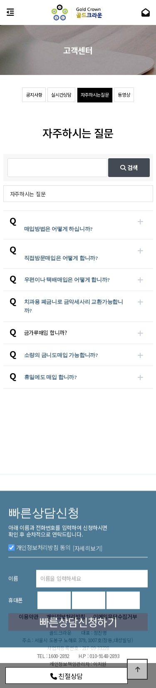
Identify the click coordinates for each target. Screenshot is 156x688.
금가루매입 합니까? (45, 333)
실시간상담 (61, 94)
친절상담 (66, 676)
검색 (129, 167)
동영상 (124, 94)
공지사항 (34, 94)
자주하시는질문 (95, 94)
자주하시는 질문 (28, 194)
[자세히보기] (87, 582)
